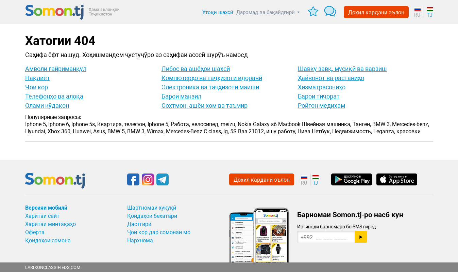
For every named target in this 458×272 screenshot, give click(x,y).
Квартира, (110, 124)
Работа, (180, 124)
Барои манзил (181, 96)
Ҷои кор (36, 87)
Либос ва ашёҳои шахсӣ (196, 68)
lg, (226, 131)
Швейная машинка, (326, 124)
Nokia (245, 124)
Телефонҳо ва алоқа (54, 96)
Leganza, (384, 131)
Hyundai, (35, 131)
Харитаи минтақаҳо (50, 224)
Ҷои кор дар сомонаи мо (158, 232)
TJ (429, 15)
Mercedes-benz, (410, 124)
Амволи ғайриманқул (55, 68)
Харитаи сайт (42, 216)
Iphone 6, (59, 124)
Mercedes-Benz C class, (194, 131)
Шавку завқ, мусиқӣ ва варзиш (342, 68)
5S (233, 131)
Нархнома (140, 240)
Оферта (35, 232)
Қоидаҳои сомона (48, 240)
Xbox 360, (59, 131)
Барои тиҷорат (319, 96)
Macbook (289, 124)
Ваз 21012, (251, 131)
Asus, (99, 131)
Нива (304, 131)
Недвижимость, (352, 131)
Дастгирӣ (139, 224)
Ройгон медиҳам (321, 105)
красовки (408, 131)
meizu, (228, 124)
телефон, (135, 124)
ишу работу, (281, 131)
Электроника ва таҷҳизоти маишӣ (210, 87)
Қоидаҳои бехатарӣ (152, 216)
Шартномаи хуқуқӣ (151, 208)
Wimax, (156, 131)
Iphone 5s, (83, 124)
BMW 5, (116, 131)
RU (417, 15)
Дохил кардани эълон (376, 12)
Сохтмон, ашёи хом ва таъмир (205, 105)
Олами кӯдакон (47, 105)
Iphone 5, (36, 124)
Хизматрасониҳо (321, 87)
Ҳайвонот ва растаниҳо (331, 77)
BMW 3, (381, 124)
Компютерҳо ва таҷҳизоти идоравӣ (212, 77)
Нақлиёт (37, 77)
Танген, (362, 124)
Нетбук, (321, 131)
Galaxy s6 (265, 124)
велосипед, (205, 124)
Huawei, (82, 131)
